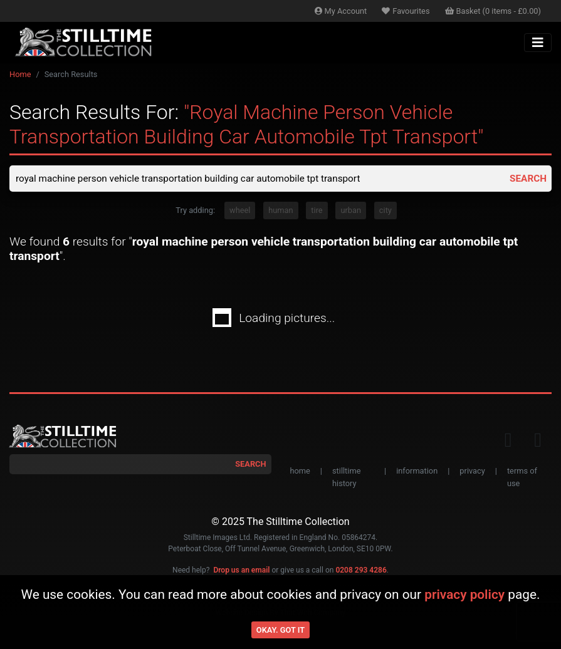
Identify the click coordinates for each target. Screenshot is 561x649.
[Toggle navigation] (538, 42)
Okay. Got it (280, 630)
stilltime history (346, 478)
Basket (493, 11)
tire (316, 211)
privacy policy (464, 594)
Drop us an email (241, 570)
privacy (472, 472)
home (300, 472)
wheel (239, 211)
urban (350, 211)
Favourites (405, 11)
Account (341, 11)
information (417, 472)
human (280, 211)
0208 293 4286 (360, 570)
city (385, 211)
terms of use (522, 478)
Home (20, 74)
